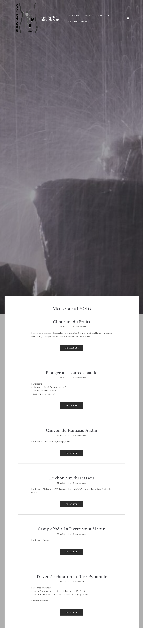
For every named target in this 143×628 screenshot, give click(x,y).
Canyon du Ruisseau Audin (71, 430)
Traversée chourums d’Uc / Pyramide (71, 576)
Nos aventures (74, 15)
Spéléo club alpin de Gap (50, 18)
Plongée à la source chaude (71, 373)
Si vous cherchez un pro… (78, 21)
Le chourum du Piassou (71, 478)
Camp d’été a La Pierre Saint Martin (71, 529)
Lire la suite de (74, 349)
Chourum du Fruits (71, 322)
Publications (89, 15)
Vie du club (102, 15)
